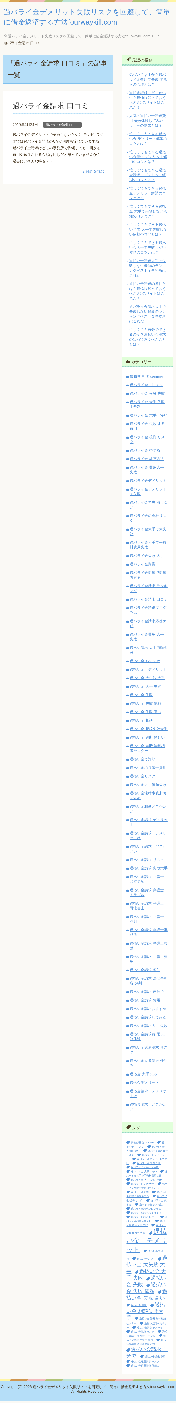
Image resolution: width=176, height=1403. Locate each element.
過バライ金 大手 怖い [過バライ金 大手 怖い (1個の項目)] (144, 1173)
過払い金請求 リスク (147, 862)
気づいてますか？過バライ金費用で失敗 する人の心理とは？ (148, 82)
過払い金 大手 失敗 (145, 689)
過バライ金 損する (145, 453)
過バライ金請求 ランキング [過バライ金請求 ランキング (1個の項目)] (146, 1215)
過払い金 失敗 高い (145, 714)
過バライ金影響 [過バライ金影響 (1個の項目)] (139, 1194)
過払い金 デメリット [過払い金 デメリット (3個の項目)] (146, 1243)
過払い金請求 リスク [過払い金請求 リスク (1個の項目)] (142, 1334)
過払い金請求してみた (148, 1019)
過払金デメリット (144, 1085)
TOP (83, 38)
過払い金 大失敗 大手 (147, 680)
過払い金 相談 (141, 723)
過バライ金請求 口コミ (53, 107)
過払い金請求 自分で (147, 994)
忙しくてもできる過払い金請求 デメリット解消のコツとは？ (148, 159)
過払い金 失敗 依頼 (145, 706)
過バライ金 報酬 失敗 (147, 396)
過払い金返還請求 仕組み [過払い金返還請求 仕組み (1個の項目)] (145, 1368)
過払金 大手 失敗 (143, 1076)
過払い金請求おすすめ (148, 1011)
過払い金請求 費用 (145, 1002)
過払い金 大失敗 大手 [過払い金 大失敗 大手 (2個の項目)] (146, 1266)
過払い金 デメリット (148, 672)
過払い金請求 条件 (145, 972)
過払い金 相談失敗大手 (148, 731)
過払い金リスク (142, 778)
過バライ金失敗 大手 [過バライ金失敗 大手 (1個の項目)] (142, 1186)
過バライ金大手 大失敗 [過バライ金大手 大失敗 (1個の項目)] (145, 1169)
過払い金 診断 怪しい (147, 740)
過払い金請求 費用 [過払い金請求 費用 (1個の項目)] (155, 1359)
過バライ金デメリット (148, 483)
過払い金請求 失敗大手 (148, 870)
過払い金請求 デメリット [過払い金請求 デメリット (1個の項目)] (151, 1329)
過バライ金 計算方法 (147, 461)
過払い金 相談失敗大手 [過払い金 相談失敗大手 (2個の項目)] (145, 1313)
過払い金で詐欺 (142, 761)
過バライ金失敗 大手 (147, 558)
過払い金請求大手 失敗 (148, 1028)
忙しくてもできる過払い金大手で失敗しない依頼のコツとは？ (147, 250)
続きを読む (95, 174)
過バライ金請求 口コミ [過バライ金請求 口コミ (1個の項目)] (144, 1219)
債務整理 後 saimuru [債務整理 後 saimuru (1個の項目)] (142, 1144)
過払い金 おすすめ (145, 663)
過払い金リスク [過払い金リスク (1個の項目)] (145, 1261)
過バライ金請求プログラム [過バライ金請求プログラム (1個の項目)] (146, 1211)
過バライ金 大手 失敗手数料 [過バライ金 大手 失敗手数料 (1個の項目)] (146, 1182)
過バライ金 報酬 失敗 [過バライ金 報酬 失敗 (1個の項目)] (149, 1165)
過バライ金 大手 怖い (148, 417)
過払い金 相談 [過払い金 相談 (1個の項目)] (139, 1307)
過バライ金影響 (142, 566)
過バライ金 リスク (146, 387)
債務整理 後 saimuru (146, 379)
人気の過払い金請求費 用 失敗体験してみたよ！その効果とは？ (147, 123)
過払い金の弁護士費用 (148, 770)
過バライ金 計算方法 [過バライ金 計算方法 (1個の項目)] (151, 1206)
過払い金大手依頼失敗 (148, 787)
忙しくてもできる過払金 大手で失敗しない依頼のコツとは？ (148, 213)
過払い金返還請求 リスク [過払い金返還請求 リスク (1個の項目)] (145, 1363)
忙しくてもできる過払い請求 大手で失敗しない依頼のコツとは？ (148, 231)
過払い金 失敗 (141, 697)
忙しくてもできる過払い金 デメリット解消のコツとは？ (148, 141)
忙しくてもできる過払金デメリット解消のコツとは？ (147, 195)
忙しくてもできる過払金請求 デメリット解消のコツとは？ (147, 177)
